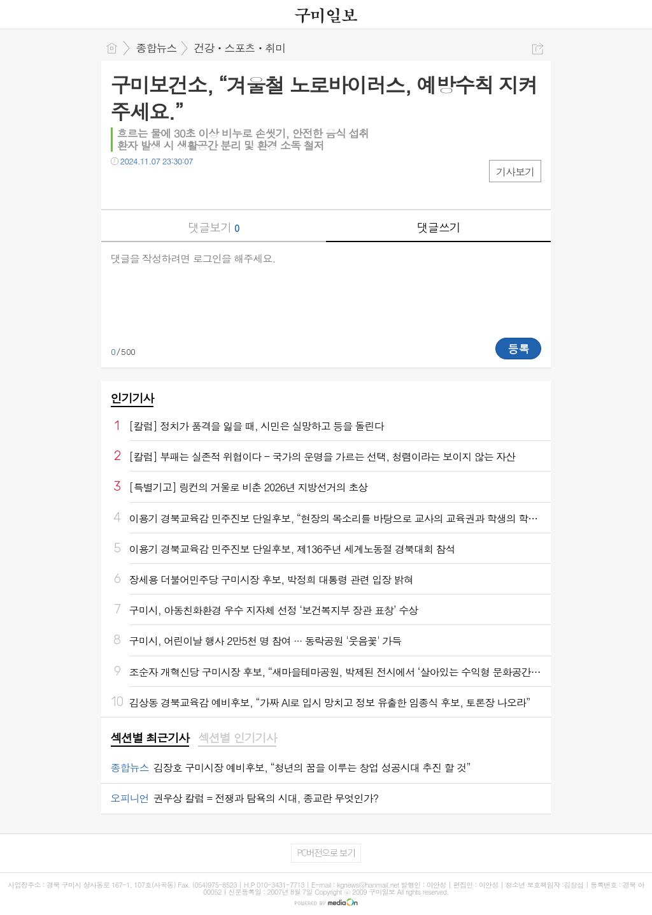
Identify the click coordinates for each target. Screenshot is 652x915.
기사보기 (515, 171)
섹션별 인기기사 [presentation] (237, 738)
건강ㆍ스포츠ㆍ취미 (240, 47)
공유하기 (537, 48)
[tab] (150, 738)
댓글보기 (213, 227)
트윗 (147, 187)
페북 (122, 187)
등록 (518, 348)
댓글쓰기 (438, 227)
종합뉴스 (156, 47)
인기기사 (132, 398)
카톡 (173, 187)
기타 (198, 187)
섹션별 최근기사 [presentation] (150, 738)
